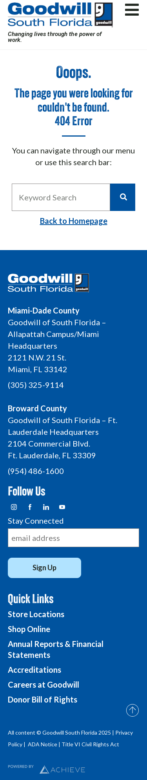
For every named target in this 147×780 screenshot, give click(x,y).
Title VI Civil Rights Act (90, 744)
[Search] (122, 197)
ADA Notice (42, 744)
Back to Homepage (73, 220)
